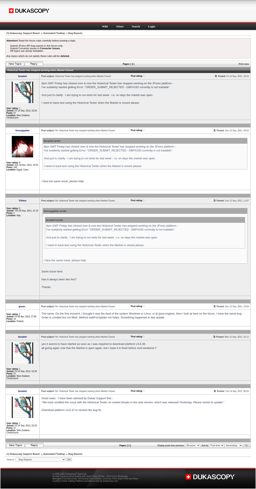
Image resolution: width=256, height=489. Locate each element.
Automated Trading (54, 33)
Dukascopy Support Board (25, 33)
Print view (244, 64)
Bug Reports (75, 33)
